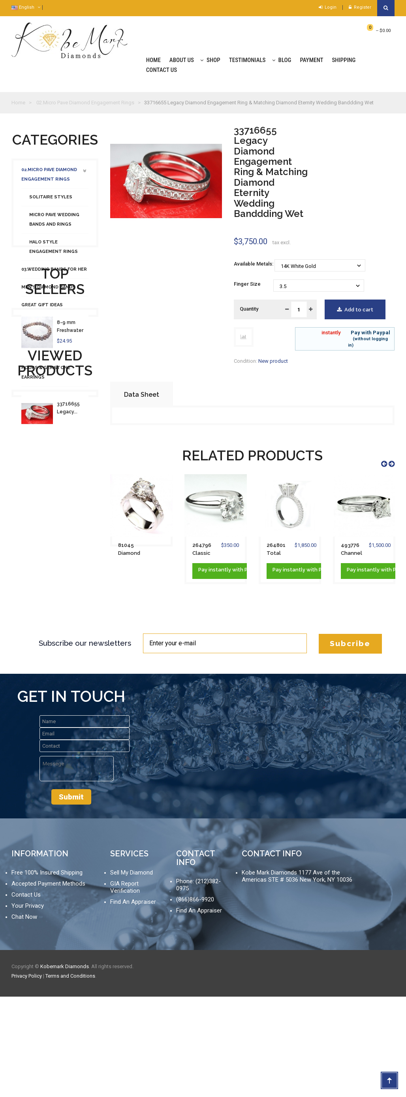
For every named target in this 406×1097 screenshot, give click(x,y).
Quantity (249, 309)
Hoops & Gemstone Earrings (45, 376)
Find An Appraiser (133, 1002)
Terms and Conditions (70, 1076)
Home (18, 103)
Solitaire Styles (50, 201)
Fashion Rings (38, 416)
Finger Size (248, 284)
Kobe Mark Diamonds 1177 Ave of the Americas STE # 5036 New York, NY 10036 (297, 976)
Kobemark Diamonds (64, 1067)
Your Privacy (27, 1006)
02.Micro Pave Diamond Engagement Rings (49, 178)
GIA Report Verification (125, 987)
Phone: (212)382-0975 (198, 985)
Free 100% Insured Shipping (47, 972)
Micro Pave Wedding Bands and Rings (54, 223)
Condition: (245, 361)
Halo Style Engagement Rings (53, 250)
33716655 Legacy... (68, 653)
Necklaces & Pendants (50, 398)
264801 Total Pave (276, 549)
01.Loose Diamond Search (53, 434)
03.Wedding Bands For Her (54, 273)
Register (360, 7)
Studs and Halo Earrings (53, 326)
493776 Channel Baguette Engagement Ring (355, 549)
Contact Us (26, 995)
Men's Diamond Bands (48, 291)
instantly (330, 333)
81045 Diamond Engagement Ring (132, 549)
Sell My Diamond (131, 972)
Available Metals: (254, 264)
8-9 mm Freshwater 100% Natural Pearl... (72, 533)
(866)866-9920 (195, 999)
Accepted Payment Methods (48, 984)
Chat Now (24, 1017)
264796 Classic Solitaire (203, 549)
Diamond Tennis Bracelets (41, 349)
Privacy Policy (26, 1076)
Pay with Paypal (350, 339)
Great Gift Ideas (42, 308)
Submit (71, 897)
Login (327, 7)
